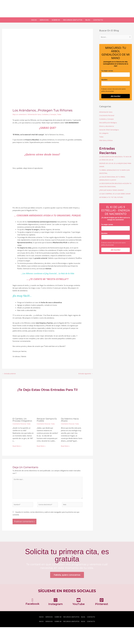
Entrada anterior (9, 374)
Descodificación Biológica (108, 123)
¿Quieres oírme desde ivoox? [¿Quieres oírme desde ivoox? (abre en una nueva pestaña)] (42, 154)
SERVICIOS (48, 619)
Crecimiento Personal (20, 424)
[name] (115, 83)
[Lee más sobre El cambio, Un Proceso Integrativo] (23, 405)
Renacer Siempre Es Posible (47, 420)
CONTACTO (92, 619)
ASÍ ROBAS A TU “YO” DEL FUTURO (111, 197)
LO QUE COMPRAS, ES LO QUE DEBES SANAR (115, 194)
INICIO (40, 619)
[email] (115, 75)
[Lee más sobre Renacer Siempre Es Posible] (47, 405)
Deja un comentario (20, 114)
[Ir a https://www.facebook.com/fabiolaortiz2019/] (32, 604)
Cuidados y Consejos (49, 114)
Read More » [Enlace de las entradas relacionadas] (17, 446)
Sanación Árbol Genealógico (109, 130)
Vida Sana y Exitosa (106, 140)
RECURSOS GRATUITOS (71, 619)
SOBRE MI (57, 619)
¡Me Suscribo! (115, 96)
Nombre (104, 80)
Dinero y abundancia (106, 126)
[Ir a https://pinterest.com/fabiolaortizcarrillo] (101, 604)
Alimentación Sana (35, 114)
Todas (60, 114)
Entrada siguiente (85, 374)
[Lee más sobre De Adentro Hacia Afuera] (71, 405)
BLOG (84, 619)
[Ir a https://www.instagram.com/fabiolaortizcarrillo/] (55, 604)
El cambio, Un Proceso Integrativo (23, 420)
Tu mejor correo (107, 71)
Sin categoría (103, 133)
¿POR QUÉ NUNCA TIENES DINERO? (112, 190)
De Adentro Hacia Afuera (70, 420)
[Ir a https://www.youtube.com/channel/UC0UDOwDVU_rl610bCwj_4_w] (78, 604)
